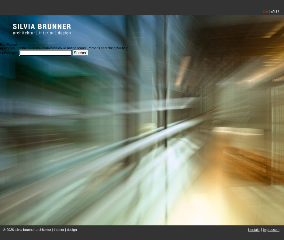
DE (265, 11)
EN (273, 11)
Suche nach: (9, 53)
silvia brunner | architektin (42, 29)
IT (279, 11)
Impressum (271, 229)
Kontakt (253, 229)
